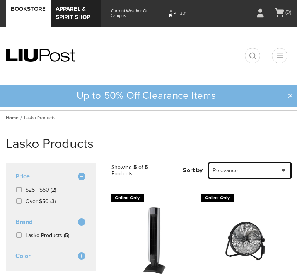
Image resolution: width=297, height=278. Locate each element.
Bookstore (28, 8)
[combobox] (249, 170)
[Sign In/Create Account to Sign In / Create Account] (260, 13)
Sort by (193, 170)
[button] (290, 96)
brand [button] (50, 222)
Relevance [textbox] (225, 170)
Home (12, 117)
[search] (252, 55)
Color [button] (50, 256)
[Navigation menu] (279, 55)
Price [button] (50, 176)
